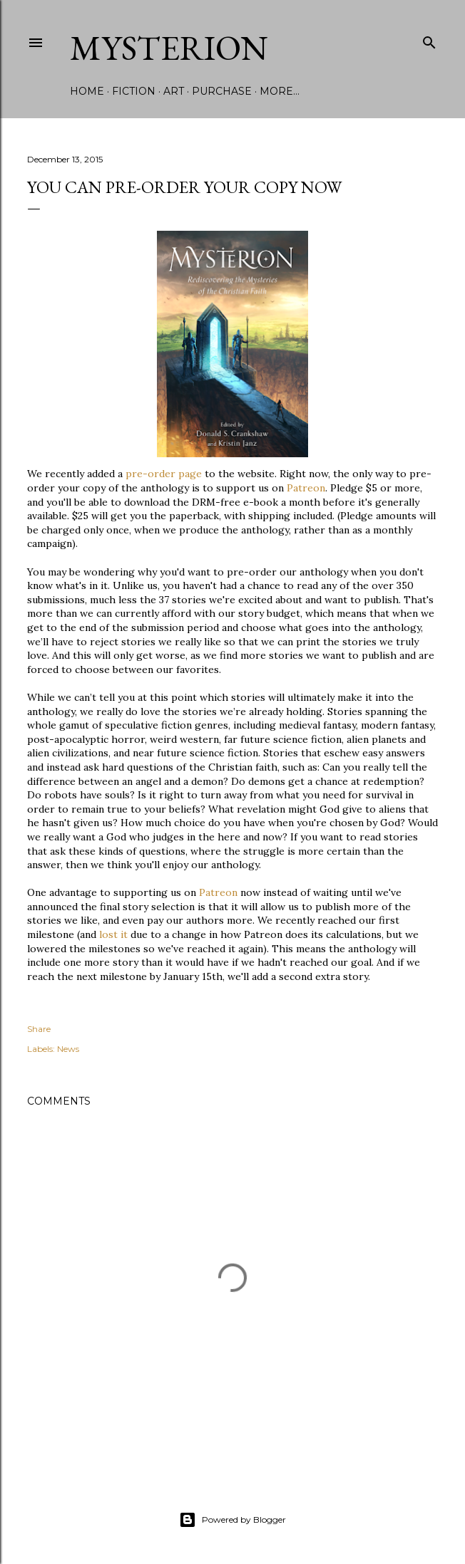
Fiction (133, 91)
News (68, 1048)
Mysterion (169, 48)
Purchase (222, 91)
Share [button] (39, 1028)
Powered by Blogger (232, 1519)
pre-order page (164, 473)
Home (87, 91)
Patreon (306, 487)
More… (280, 91)
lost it (113, 934)
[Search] (429, 39)
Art (173, 91)
